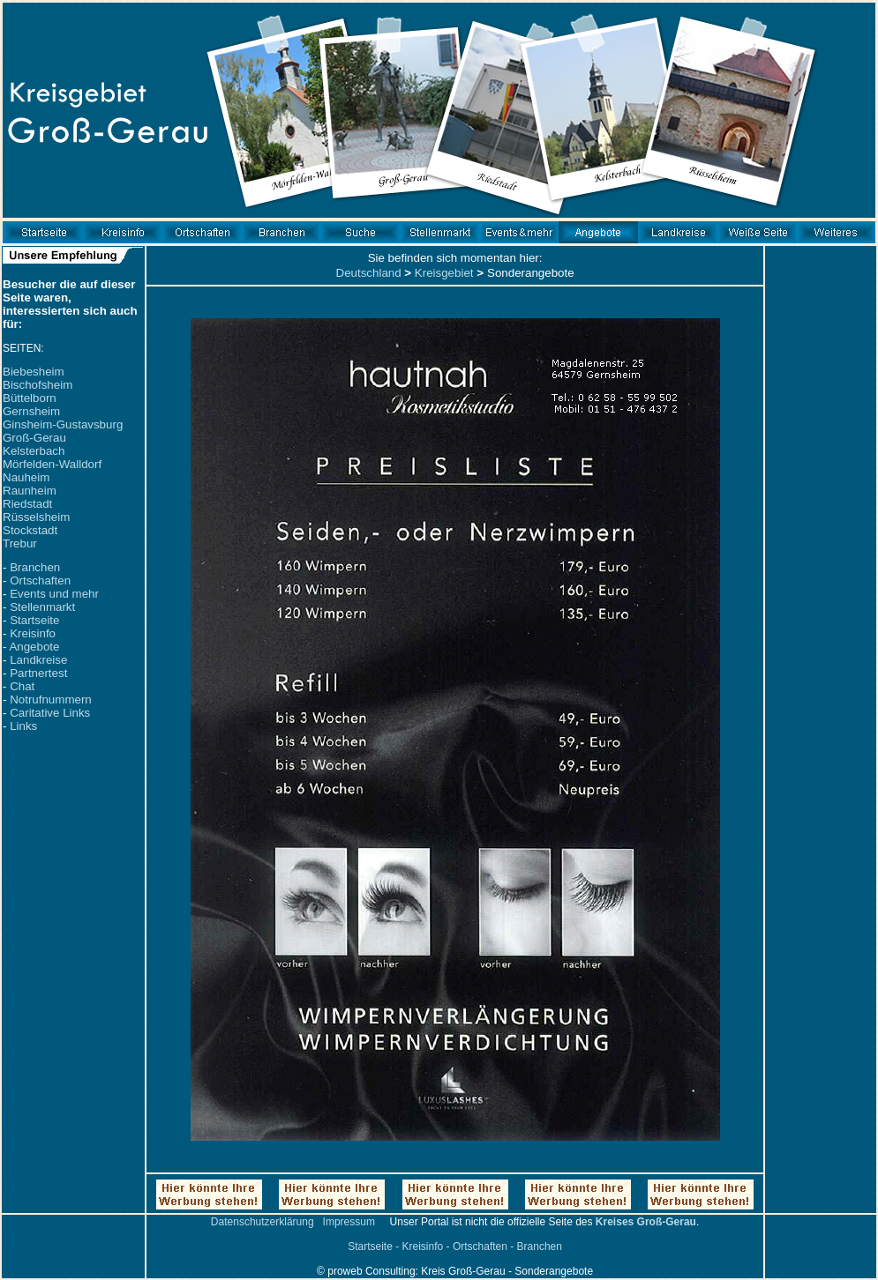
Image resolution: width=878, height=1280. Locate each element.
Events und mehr (54, 593)
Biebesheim (33, 371)
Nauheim (26, 477)
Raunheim (29, 490)
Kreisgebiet (444, 272)
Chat (22, 686)
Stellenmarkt (42, 607)
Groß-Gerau (34, 437)
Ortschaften (40, 580)
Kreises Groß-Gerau (646, 1222)
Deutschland (368, 272)
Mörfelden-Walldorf (52, 464)
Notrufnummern (51, 699)
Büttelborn (29, 398)
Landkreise (38, 659)
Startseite (34, 620)
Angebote (34, 646)
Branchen (35, 567)
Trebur (20, 543)
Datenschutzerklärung (262, 1222)
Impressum (349, 1222)
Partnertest (38, 673)
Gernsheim (31, 411)
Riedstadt (27, 503)
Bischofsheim (37, 384)
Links (23, 726)
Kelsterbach (33, 451)
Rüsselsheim (36, 517)
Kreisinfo (33, 633)
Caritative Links (50, 712)
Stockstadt (30, 530)
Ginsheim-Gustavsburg (63, 424)
